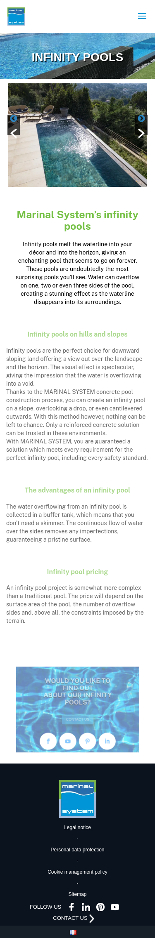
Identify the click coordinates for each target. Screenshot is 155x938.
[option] (77, 135)
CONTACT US (78, 717)
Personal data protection (77, 850)
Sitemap (77, 894)
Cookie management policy (77, 872)
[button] (13, 125)
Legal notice (77, 827)
